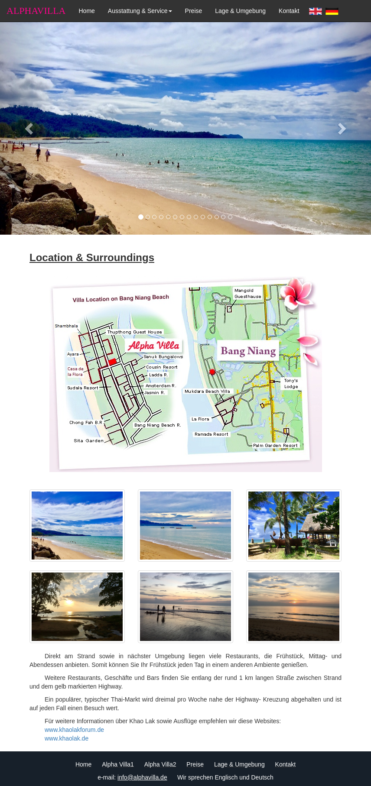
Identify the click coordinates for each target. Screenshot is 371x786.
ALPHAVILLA (36, 10)
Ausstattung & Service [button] (140, 10)
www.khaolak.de (66, 738)
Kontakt (289, 10)
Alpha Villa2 (160, 764)
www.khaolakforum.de (74, 729)
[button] (27, 126)
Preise (193, 10)
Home (86, 10)
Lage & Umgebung (240, 10)
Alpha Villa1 (118, 764)
